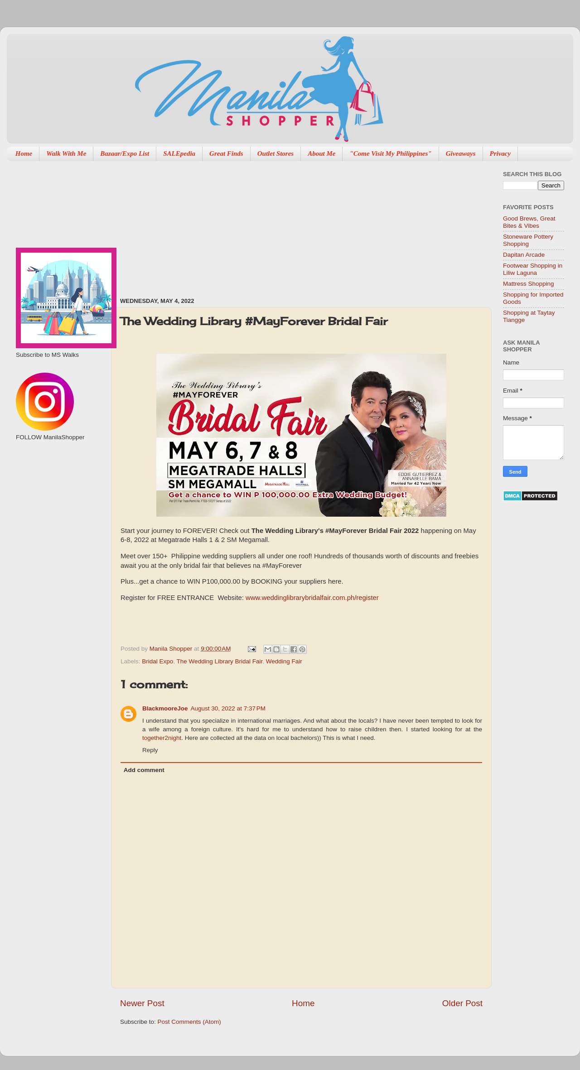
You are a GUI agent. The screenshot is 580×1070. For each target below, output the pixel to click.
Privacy (500, 153)
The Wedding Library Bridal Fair (220, 661)
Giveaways (461, 153)
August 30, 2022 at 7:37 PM (228, 708)
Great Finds (226, 153)
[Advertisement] (194, 224)
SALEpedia (179, 153)
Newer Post (142, 1003)
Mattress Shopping (528, 283)
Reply (150, 750)
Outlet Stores (275, 153)
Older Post (462, 1003)
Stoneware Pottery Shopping (528, 240)
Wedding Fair (284, 661)
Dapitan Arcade (524, 254)
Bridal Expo (157, 661)
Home (24, 153)
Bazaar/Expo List (124, 153)
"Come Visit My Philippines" (390, 153)
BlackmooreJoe (165, 708)
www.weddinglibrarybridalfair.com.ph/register (312, 597)
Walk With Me (66, 153)
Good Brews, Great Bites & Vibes (529, 222)
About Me (321, 153)
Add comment (144, 770)
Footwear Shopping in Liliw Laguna (532, 269)
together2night (161, 737)
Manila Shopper (172, 648)
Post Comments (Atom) (189, 1021)
